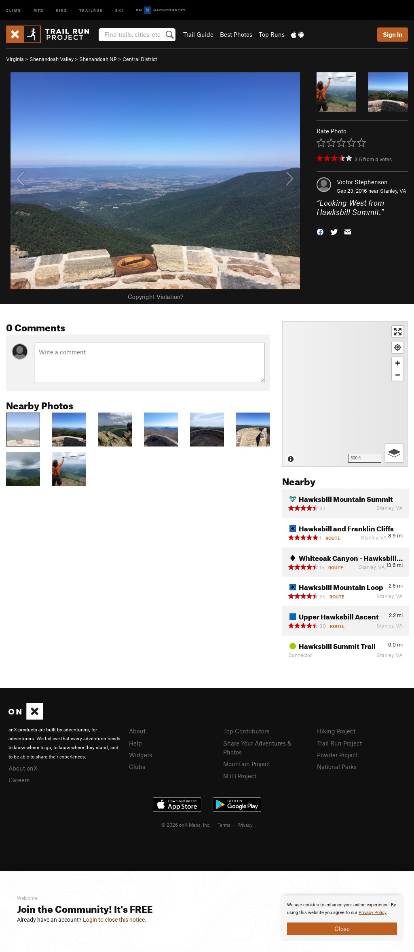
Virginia (15, 59)
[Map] (345, 394)
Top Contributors (246, 731)
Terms (224, 825)
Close (342, 928)
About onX (23, 768)
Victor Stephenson (362, 181)
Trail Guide (198, 34)
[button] (320, 231)
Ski (119, 10)
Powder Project (337, 754)
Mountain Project (246, 763)
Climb (13, 10)
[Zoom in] (397, 363)
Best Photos (236, 34)
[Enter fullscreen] (397, 331)
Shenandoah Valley (52, 59)
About (137, 731)
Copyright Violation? (155, 296)
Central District (140, 59)
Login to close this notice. (114, 919)
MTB (39, 10)
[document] (342, 918)
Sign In (392, 34)
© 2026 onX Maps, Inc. (186, 825)
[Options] (394, 453)
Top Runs (272, 34)
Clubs (137, 766)
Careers (19, 780)
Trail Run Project (339, 743)
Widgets (140, 754)
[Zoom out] (397, 375)
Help (135, 743)
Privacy (245, 825)
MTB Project (239, 775)
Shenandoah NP (98, 59)
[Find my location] (397, 347)
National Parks (337, 766)
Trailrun (91, 10)
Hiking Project (336, 731)
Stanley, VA (393, 190)
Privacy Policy (373, 912)
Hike (61, 10)
